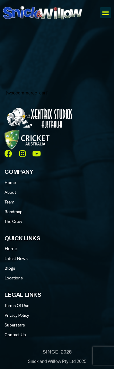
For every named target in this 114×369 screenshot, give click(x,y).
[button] (105, 12)
